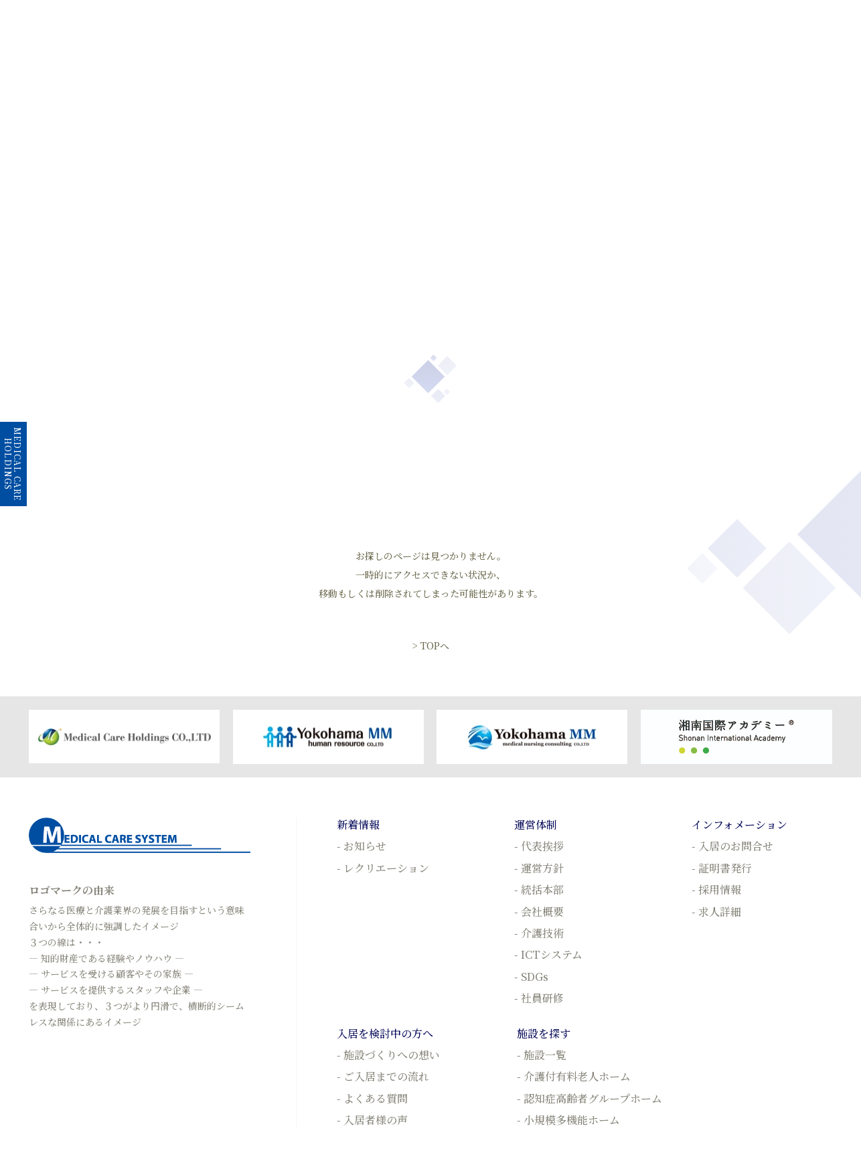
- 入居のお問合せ (732, 846)
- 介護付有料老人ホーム (574, 1076)
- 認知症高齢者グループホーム (589, 1098)
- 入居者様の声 (372, 1120)
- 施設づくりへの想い (388, 1055)
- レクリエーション (383, 868)
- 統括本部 (539, 889)
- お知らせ (361, 846)
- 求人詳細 (716, 911)
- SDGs (531, 976)
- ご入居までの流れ (383, 1076)
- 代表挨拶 (539, 846)
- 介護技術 (539, 933)
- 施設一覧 (541, 1055)
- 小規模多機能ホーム (568, 1120)
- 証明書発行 (722, 868)
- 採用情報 (716, 889)
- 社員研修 (539, 998)
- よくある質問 (372, 1098)
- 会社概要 (539, 911)
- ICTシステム (548, 954)
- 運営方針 (539, 868)
